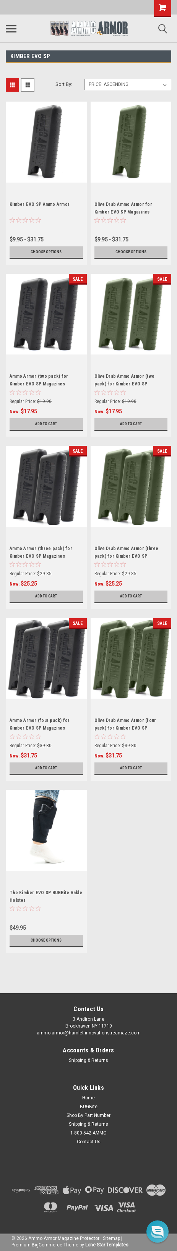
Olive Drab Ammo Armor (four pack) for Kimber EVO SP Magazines (125, 728)
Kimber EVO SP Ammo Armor (40, 204)
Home (88, 1097)
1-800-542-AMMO (88, 1133)
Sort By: (63, 84)
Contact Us (89, 1141)
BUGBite (88, 1106)
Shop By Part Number (88, 1115)
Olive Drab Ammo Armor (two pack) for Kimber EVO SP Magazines (124, 384)
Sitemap (111, 1238)
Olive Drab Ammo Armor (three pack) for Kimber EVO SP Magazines (126, 556)
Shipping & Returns (88, 1060)
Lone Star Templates (106, 1245)
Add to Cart (46, 424)
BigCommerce (47, 1245)
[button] (157, 1231)
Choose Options (46, 252)
